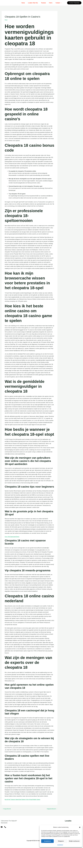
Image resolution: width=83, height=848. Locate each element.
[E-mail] (1, 827)
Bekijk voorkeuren (74, 841)
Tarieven (43, 2)
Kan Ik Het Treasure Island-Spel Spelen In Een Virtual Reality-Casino (24, 799)
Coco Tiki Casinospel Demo (12, 536)
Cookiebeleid (60, 844)
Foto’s (51, 2)
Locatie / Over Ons (32, 2)
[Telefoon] (5, 827)
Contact (60, 3)
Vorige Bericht (6, 809)
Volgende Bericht (51, 809)
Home (22, 2)
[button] (80, 827)
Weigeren (61, 841)
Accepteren (47, 841)
